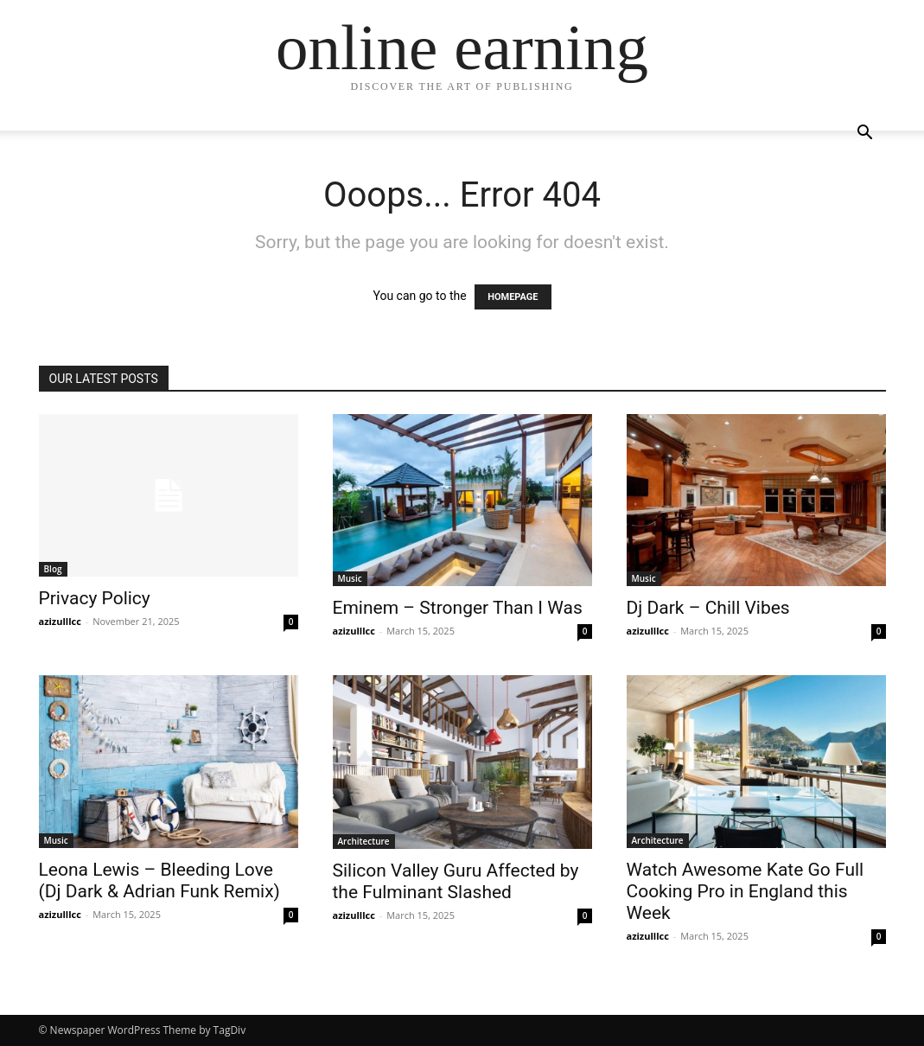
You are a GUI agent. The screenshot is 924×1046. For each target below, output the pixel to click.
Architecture (364, 841)
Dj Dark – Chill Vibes (708, 607)
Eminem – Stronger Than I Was (458, 607)
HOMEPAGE (512, 297)
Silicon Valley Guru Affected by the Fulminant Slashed (456, 881)
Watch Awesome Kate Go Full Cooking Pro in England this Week (745, 891)
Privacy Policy (94, 598)
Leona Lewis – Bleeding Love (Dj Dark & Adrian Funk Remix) (159, 880)
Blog (53, 569)
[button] (865, 134)
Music (350, 578)
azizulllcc (60, 621)
